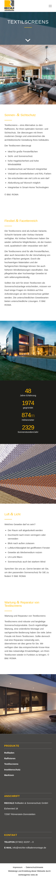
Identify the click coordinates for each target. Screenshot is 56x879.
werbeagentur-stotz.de (28, 875)
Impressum (17, 867)
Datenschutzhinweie (34, 867)
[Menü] (50, 6)
